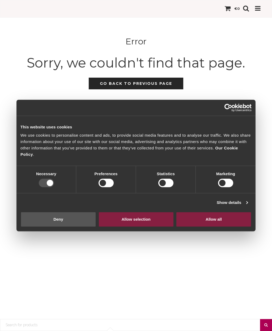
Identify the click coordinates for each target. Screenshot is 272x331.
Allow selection (135, 219)
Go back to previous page (136, 83)
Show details (229, 202)
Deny (58, 219)
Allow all (214, 219)
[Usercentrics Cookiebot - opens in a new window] (228, 108)
